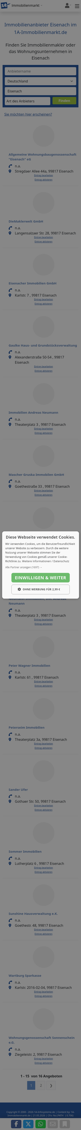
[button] (40, 567)
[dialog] (40, 565)
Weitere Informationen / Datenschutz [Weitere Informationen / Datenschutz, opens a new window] (45, 561)
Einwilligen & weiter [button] (40, 578)
